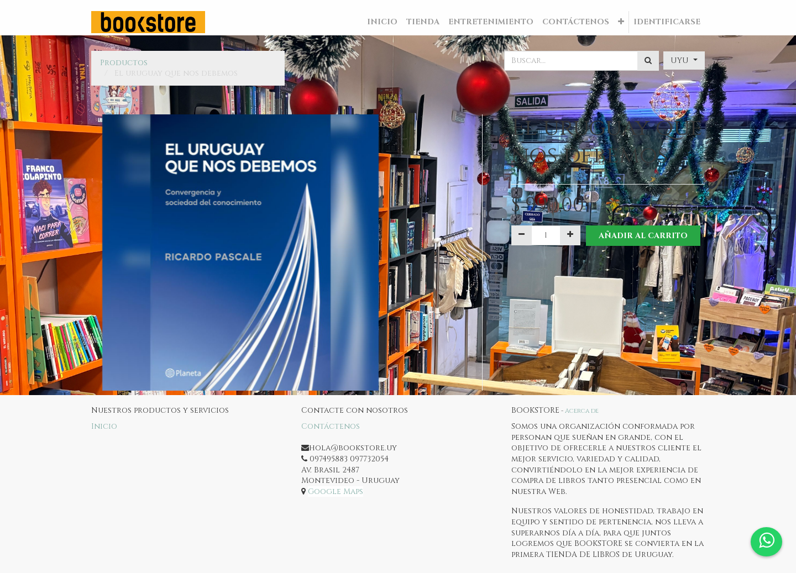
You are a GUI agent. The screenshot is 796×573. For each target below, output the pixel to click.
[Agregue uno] (570, 235)
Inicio (104, 426)
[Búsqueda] (648, 61)
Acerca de (582, 411)
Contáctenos (330, 426)
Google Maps (335, 491)
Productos (124, 62)
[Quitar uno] (521, 235)
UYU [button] (681, 60)
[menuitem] (382, 22)
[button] (621, 22)
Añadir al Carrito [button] (643, 235)
